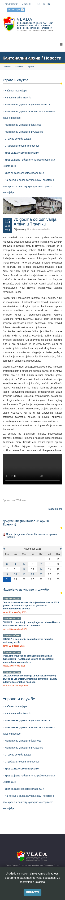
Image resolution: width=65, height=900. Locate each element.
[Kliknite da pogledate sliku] (32, 205)
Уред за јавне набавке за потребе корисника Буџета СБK (29, 162)
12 (24, 569)
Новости (7, 66)
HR (43, 4)
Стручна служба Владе (18, 138)
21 (41, 574)
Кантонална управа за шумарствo (24, 131)
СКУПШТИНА (11, 4)
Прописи (19, 66)
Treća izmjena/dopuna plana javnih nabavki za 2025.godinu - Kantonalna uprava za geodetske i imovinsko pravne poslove (28, 658)
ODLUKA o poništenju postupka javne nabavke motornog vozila (28, 640)
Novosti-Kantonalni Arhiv (38, 229)
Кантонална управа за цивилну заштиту (27, 104)
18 (15, 574)
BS (38, 4)
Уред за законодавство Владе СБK (24, 173)
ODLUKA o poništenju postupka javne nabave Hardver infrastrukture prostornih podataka (32, 624)
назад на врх (55, 509)
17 (7, 574)
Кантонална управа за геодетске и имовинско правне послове (29, 114)
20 (32, 574)
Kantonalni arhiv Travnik (18, 97)
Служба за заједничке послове (22, 145)
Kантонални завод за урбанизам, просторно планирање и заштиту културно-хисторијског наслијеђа (28, 186)
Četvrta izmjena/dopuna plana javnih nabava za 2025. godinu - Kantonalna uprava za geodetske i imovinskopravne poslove (31, 605)
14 (41, 569)
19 (24, 574)
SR (48, 4)
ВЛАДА (27, 4)
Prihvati (32, 892)
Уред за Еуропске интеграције (22, 152)
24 (7, 579)
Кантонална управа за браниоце (23, 124)
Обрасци (30, 66)
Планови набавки (11, 599)
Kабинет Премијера (16, 90)
